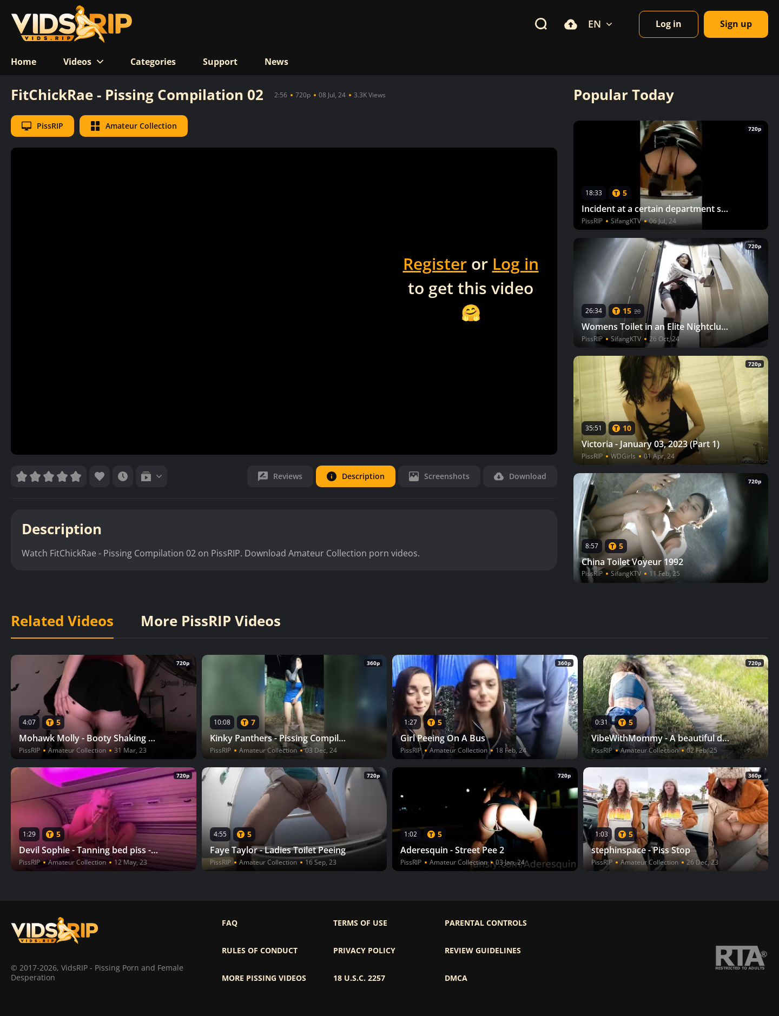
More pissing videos (264, 978)
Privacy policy (364, 950)
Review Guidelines (483, 950)
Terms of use (360, 923)
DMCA (456, 978)
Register (435, 264)
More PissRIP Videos (211, 621)
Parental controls (486, 923)
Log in (515, 264)
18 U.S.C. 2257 (359, 978)
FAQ (229, 923)
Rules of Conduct (260, 950)
